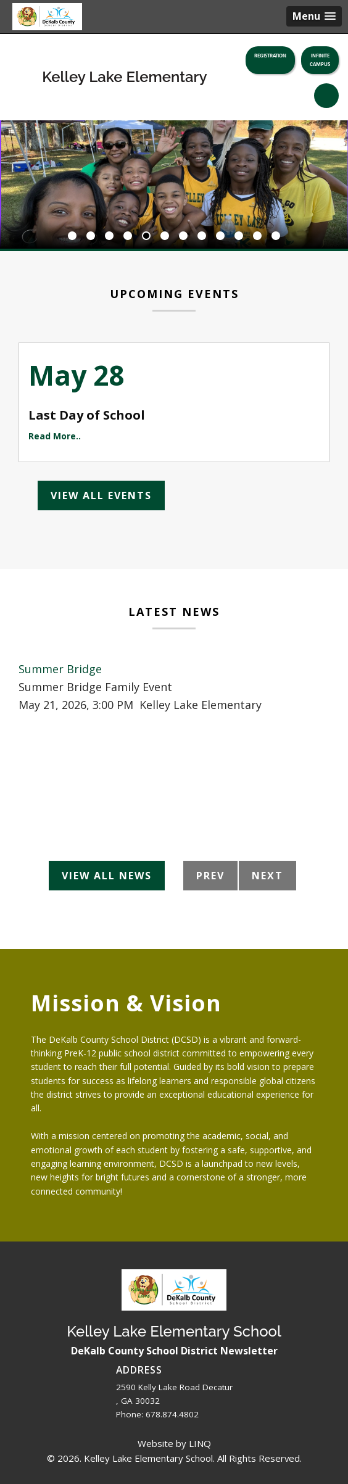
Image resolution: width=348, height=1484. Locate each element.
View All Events (101, 495)
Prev (210, 875)
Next (267, 875)
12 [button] (276, 236)
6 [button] (165, 236)
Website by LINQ (174, 1443)
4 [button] (128, 236)
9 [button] (220, 236)
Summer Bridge (60, 668)
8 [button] (202, 236)
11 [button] (257, 236)
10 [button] (239, 236)
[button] (314, 16)
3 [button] (109, 236)
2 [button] (91, 236)
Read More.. (54, 436)
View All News (107, 875)
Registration (270, 55)
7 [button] (183, 236)
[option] (174, 184)
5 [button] (146, 236)
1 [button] (72, 236)
